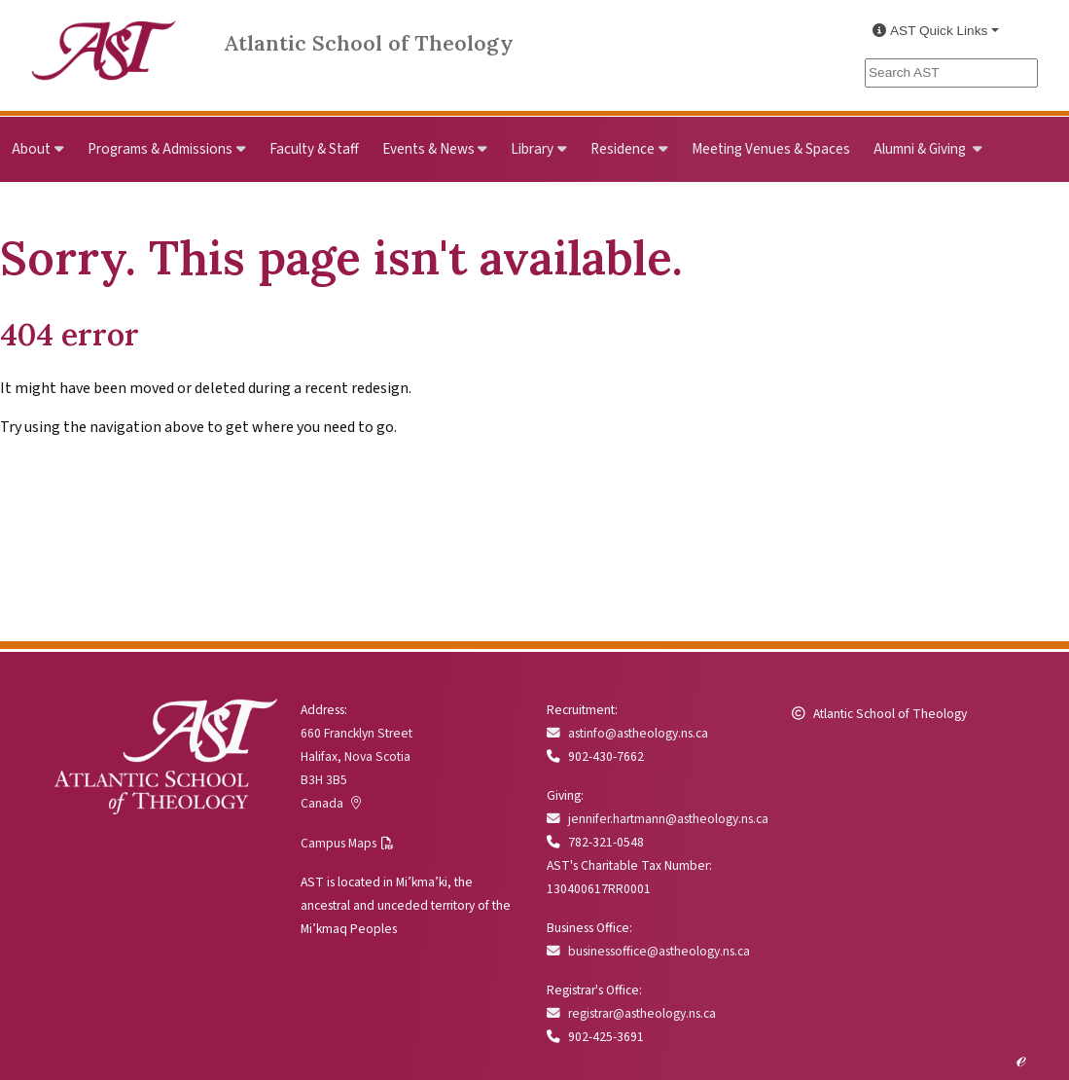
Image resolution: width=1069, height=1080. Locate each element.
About (31, 149)
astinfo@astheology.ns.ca (627, 733)
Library (532, 149)
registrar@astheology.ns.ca (631, 1013)
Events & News (428, 149)
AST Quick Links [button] (930, 30)
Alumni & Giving (921, 149)
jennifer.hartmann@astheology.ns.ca (657, 819)
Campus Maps (338, 843)
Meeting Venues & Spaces (771, 149)
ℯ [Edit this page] (1021, 1058)
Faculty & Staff (314, 149)
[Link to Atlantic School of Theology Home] (104, 39)
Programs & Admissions (160, 149)
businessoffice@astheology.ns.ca (648, 951)
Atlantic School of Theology (369, 42)
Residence (622, 149)
